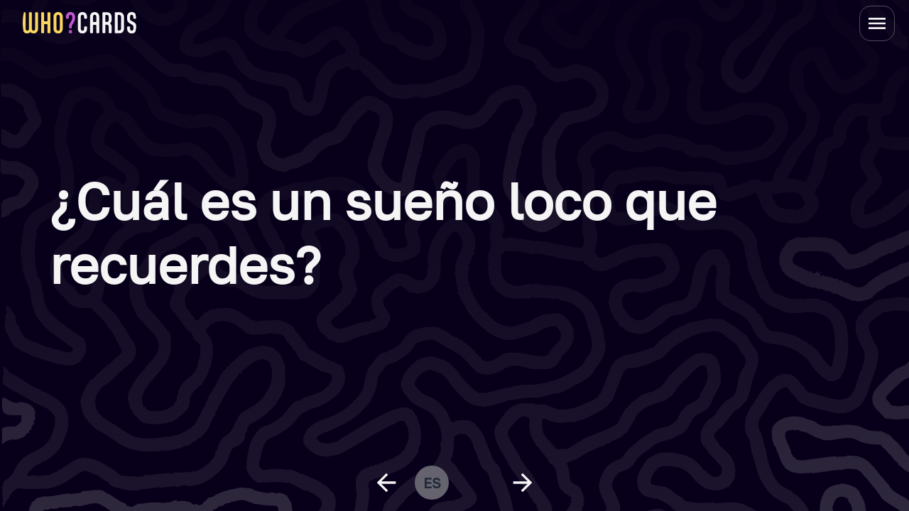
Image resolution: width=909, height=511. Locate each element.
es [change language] (432, 482)
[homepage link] (79, 23)
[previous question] (386, 483)
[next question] (523, 483)
